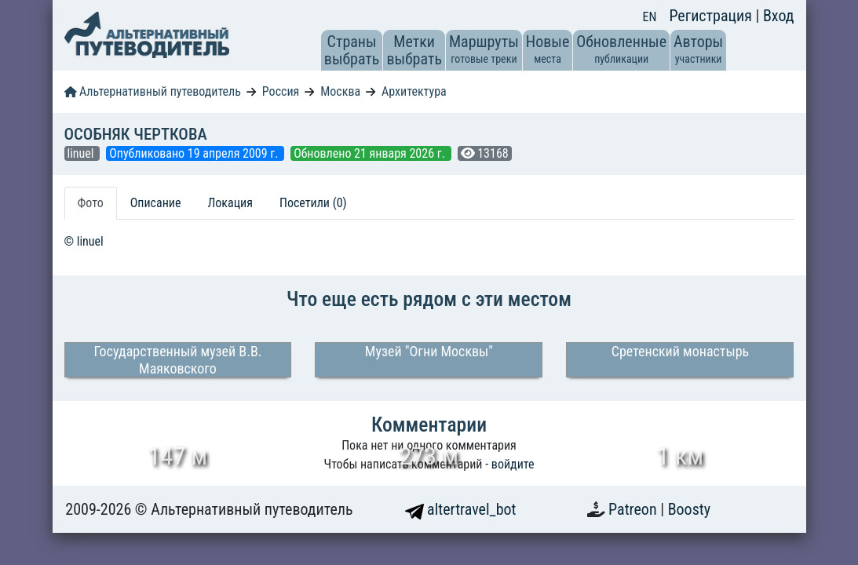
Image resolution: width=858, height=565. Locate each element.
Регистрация (712, 15)
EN (650, 16)
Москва (340, 91)
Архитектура (414, 91)
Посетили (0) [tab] (313, 202)
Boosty (689, 509)
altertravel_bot (461, 509)
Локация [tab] (230, 202)
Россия (280, 91)
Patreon (634, 509)
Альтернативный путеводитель (152, 91)
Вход (778, 15)
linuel (82, 153)
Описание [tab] (155, 202)
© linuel (84, 241)
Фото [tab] (91, 202)
